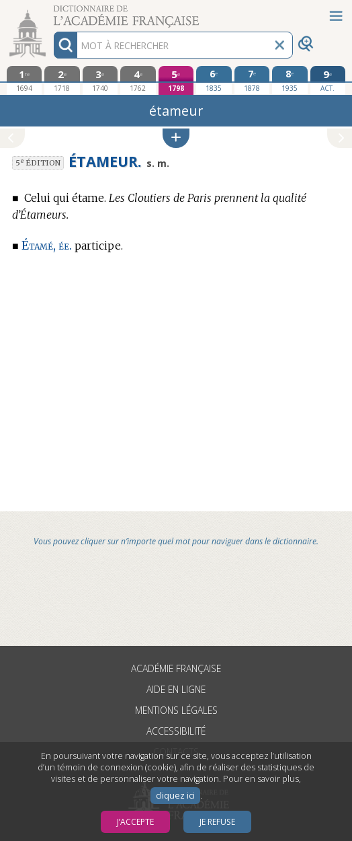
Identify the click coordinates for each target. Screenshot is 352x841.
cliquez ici (175, 795)
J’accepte (135, 822)
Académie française (176, 668)
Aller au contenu (52, 12)
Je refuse (217, 822)
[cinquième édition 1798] (176, 80)
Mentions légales (176, 710)
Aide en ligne (176, 689)
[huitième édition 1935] (290, 80)
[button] (176, 138)
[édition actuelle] (328, 80)
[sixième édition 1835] (214, 80)
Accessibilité (176, 731)
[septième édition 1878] (252, 80)
